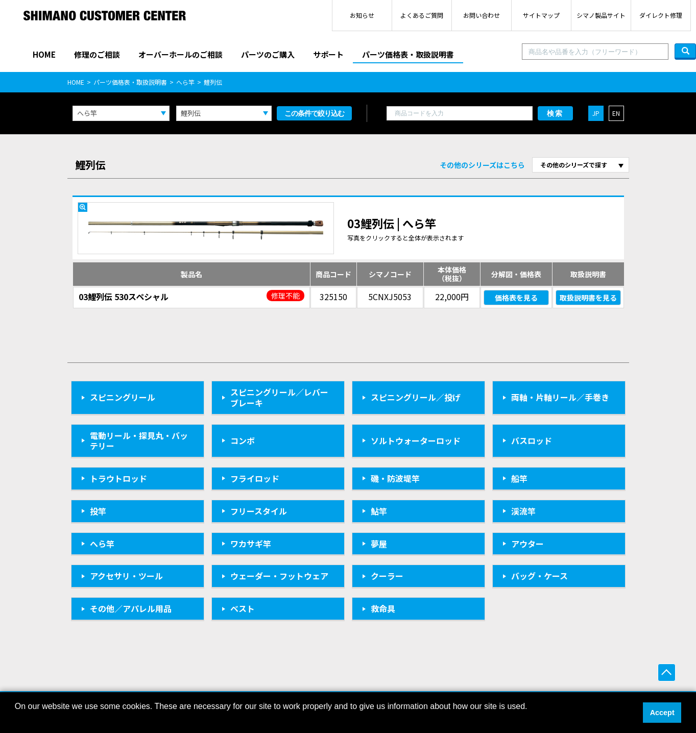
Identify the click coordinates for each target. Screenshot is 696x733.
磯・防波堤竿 (395, 478)
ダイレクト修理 (660, 15)
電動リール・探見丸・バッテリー (139, 440)
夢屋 (379, 543)
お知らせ (362, 15)
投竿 (98, 511)
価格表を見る (516, 297)
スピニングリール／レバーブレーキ (279, 397)
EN (616, 113)
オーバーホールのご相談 (180, 54)
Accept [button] (662, 712)
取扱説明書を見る (588, 297)
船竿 (519, 478)
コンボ (242, 440)
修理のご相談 (97, 54)
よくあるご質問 (421, 15)
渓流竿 (523, 511)
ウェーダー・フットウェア (279, 576)
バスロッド (531, 440)
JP (595, 113)
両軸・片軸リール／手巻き (560, 397)
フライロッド (254, 478)
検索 (555, 113)
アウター (527, 543)
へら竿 (185, 82)
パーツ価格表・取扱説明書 (408, 54)
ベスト (242, 608)
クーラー (387, 576)
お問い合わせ (481, 15)
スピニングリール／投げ (416, 397)
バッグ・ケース (539, 576)
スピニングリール (122, 397)
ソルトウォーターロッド (416, 440)
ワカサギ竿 (250, 543)
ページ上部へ (667, 672)
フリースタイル (258, 511)
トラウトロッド (118, 478)
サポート (328, 54)
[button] (16, 719)
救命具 (383, 608)
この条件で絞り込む (314, 113)
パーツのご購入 (268, 54)
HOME (44, 54)
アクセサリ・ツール (126, 576)
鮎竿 (379, 511)
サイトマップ (541, 15)
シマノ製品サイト (601, 15)
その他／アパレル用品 (131, 608)
